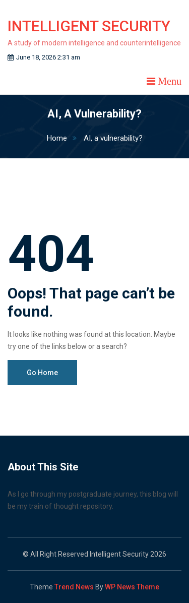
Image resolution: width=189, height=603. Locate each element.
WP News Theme (132, 587)
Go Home (42, 373)
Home (64, 138)
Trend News (74, 587)
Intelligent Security (89, 26)
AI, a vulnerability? (113, 138)
